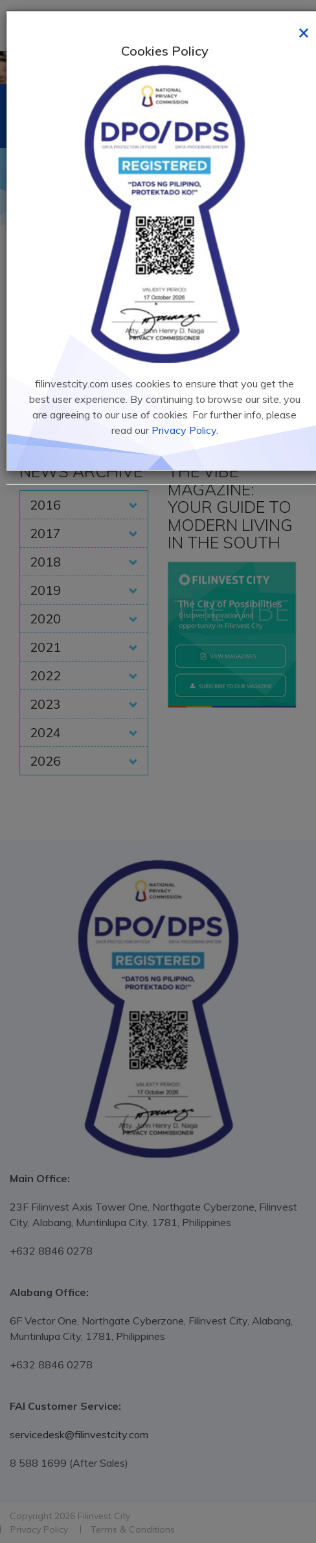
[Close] (304, 31)
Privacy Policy (184, 430)
